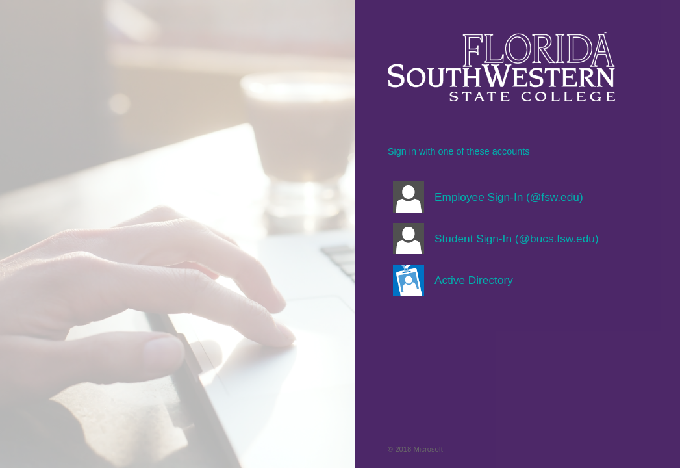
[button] (501, 197)
